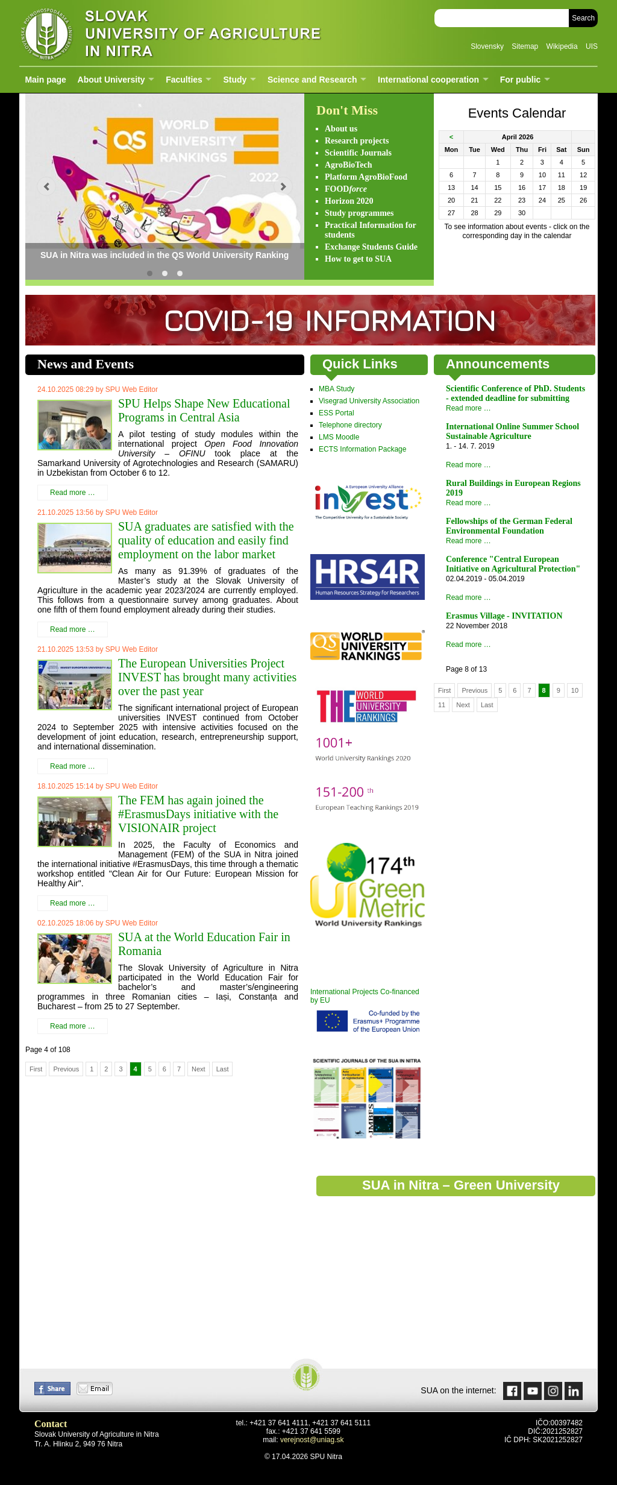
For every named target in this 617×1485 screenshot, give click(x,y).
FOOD (346, 189)
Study (234, 79)
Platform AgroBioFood (366, 176)
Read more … (72, 492)
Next (198, 1069)
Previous (66, 1069)
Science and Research (312, 79)
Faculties (184, 79)
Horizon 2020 (349, 201)
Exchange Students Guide (371, 246)
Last (222, 1069)
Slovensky (487, 46)
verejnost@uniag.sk (312, 1440)
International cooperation (428, 79)
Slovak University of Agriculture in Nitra (167, 33)
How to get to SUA (358, 258)
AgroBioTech (348, 164)
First (36, 1069)
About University (111, 79)
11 (441, 704)
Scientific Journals (358, 152)
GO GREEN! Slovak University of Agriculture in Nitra (165, 273)
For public (520, 79)
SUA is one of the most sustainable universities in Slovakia (180, 273)
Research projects (357, 140)
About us (341, 128)
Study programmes (359, 213)
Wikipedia (562, 46)
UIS (592, 46)
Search (583, 18)
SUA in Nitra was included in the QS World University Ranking (149, 273)
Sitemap (525, 46)
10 (574, 690)
